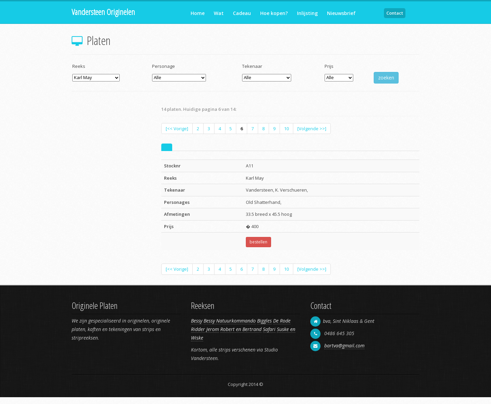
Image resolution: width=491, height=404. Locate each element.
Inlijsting (307, 13)
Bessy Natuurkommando (230, 320)
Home (198, 13)
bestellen (258, 242)
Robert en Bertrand (241, 329)
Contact (394, 13)
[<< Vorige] (177, 128)
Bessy (196, 320)
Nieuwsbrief (341, 13)
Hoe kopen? (274, 13)
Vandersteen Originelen (103, 11)
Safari (269, 329)
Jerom (212, 329)
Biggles (264, 320)
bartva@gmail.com (344, 345)
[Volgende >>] (311, 128)
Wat (219, 13)
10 (286, 128)
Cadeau (242, 13)
